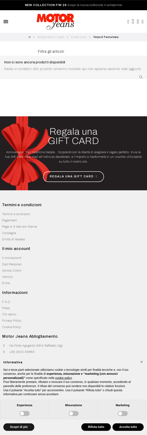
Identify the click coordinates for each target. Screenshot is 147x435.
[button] (128, 21)
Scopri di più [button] (19, 427)
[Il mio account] (143, 22)
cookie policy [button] (63, 378)
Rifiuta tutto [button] (96, 427)
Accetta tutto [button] (128, 427)
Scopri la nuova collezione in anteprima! (73, 5)
